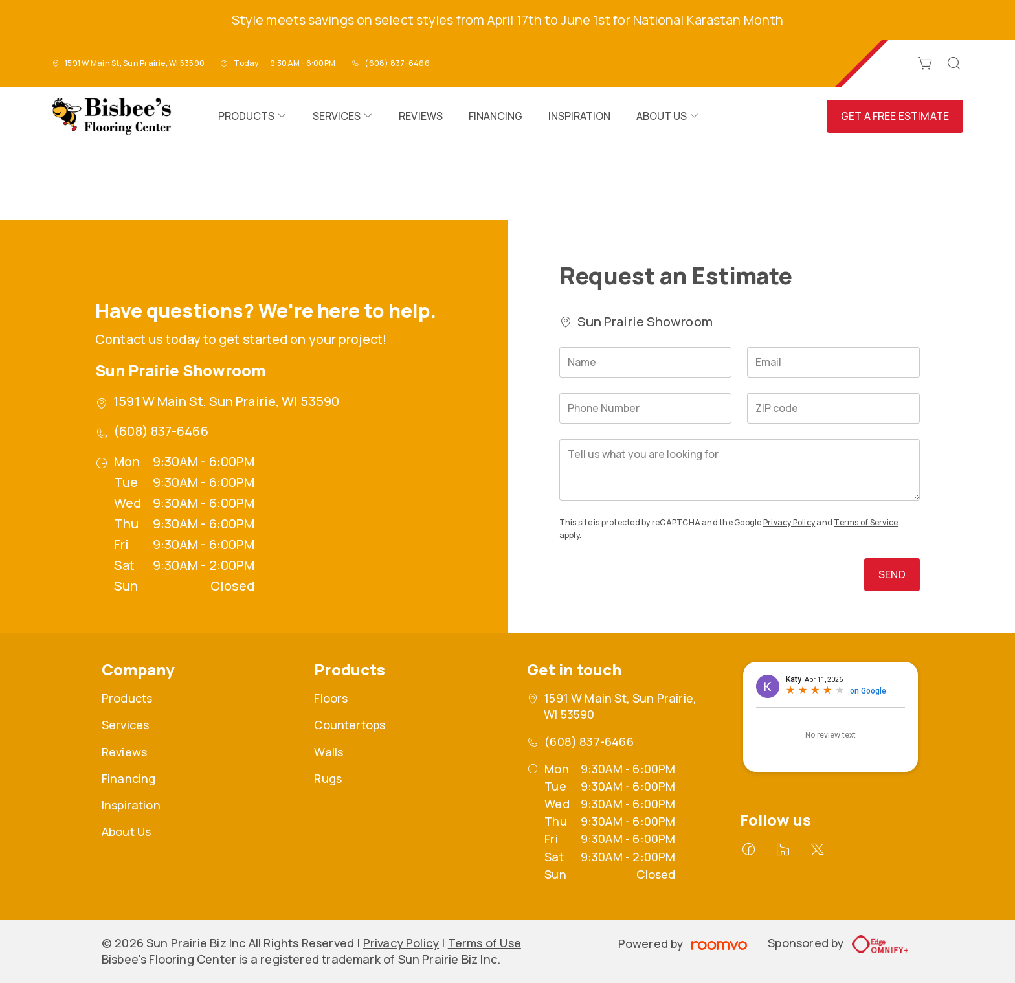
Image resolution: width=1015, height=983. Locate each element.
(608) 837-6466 (396, 63)
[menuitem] (252, 116)
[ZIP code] (833, 408)
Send (892, 574)
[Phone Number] (645, 408)
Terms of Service (866, 522)
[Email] (833, 362)
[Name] (645, 362)
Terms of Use (484, 943)
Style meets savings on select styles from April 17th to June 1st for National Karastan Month (507, 19)
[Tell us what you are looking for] (739, 470)
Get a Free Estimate (895, 116)
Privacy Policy (789, 522)
